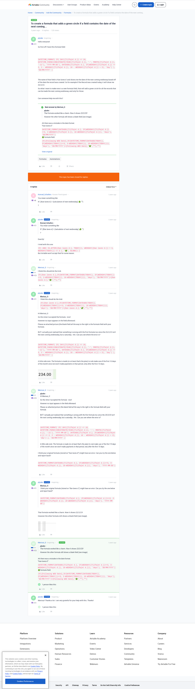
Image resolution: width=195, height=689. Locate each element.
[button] (146, 4)
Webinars (94, 664)
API (67, 685)
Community (39, 12)
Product (58, 638)
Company (162, 633)
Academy (105, 4)
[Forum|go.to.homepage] (39, 4)
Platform (24, 633)
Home (30, 12)
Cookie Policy (35, 680)
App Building (25, 654)
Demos (93, 654)
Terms (94, 685)
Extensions (25, 648)
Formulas (67, 12)
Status (161, 654)
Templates (128, 659)
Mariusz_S (42, 267)
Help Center (116, 4)
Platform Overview (28, 638)
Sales (57, 659)
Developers (129, 648)
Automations (55, 159)
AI (21, 659)
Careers (161, 643)
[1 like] (47, 584)
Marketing (59, 643)
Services (128, 643)
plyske (40, 38)
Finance (58, 664)
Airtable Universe (131, 664)
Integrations (25, 643)
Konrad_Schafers (44, 194)
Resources (128, 633)
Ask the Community (53, 12)
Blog (160, 648)
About (160, 638)
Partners (128, 638)
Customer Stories (97, 659)
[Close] (45, 668)
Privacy (85, 685)
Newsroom (162, 659)
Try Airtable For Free (166, 664)
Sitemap (75, 685)
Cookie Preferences (132, 685)
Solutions (59, 633)
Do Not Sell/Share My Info (110, 685)
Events (96, 4)
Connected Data (27, 664)
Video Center (95, 648)
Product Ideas (85, 4)
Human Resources (63, 654)
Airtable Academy (97, 638)
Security (58, 685)
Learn (92, 633)
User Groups (72, 4)
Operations (60, 648)
